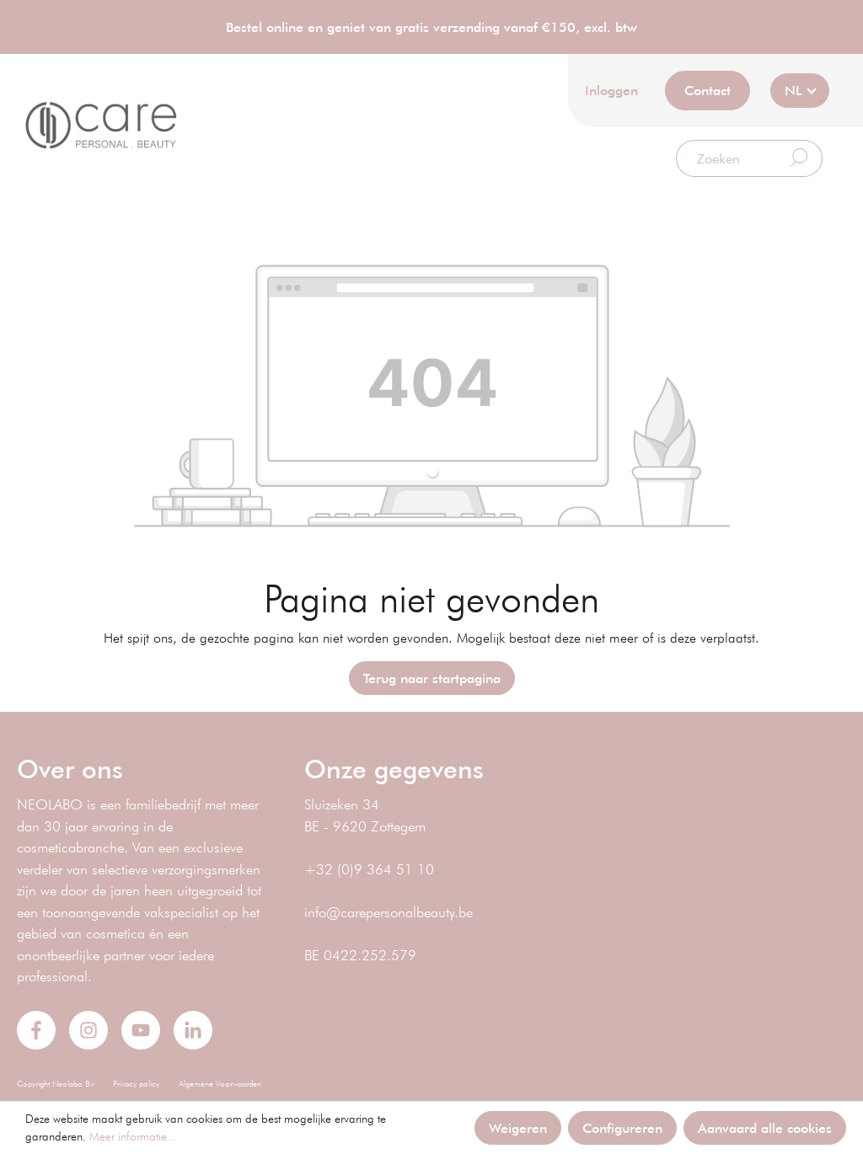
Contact (707, 90)
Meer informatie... (133, 1136)
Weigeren (518, 1127)
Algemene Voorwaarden (220, 1083)
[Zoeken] (726, 158)
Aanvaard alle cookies (765, 1127)
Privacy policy (136, 1083)
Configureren (622, 1127)
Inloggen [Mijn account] (611, 90)
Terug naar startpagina (432, 678)
